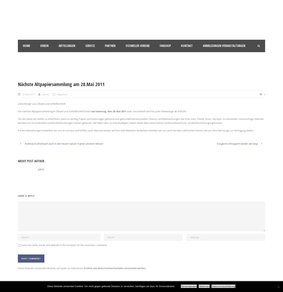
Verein (44, 46)
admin (45, 94)
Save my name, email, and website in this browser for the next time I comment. (64, 245)
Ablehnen (204, 286)
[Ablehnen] (278, 287)
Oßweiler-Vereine (138, 46)
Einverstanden (189, 286)
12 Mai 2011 (28, 94)
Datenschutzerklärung (223, 286)
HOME (26, 46)
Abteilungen (67, 46)
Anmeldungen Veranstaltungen (224, 46)
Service (90, 46)
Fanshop (165, 46)
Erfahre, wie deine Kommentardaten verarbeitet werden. (115, 268)
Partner (110, 46)
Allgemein (62, 94)
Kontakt (187, 46)
